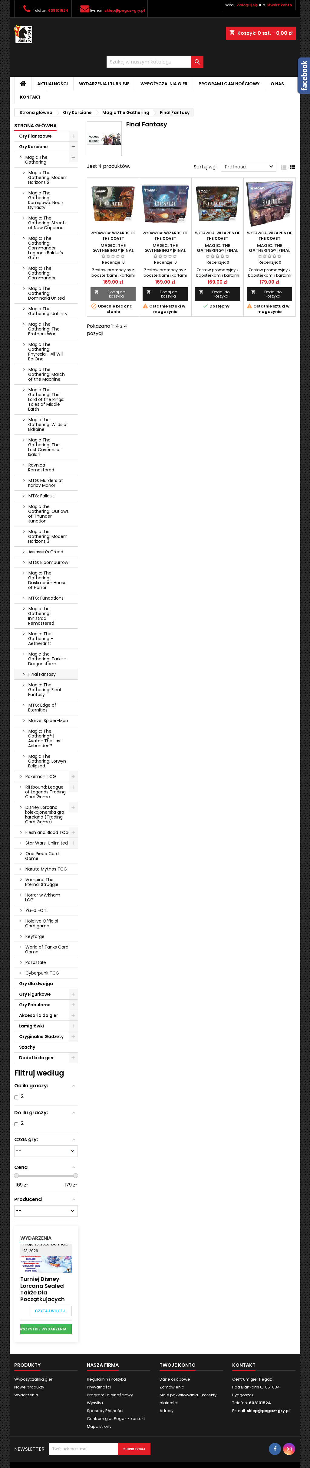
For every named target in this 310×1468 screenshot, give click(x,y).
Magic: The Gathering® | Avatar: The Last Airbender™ (45, 738)
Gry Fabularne (35, 1005)
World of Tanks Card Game (46, 949)
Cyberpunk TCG (42, 973)
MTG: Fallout (41, 496)
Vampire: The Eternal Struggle (41, 882)
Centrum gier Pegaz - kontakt (116, 1418)
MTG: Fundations (46, 598)
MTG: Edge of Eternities (42, 707)
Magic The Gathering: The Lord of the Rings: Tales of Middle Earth (46, 399)
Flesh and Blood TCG (47, 832)
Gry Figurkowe (35, 994)
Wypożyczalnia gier (163, 84)
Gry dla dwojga (36, 984)
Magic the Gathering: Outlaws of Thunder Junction (48, 513)
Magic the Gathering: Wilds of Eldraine (48, 424)
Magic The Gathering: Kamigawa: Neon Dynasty (45, 200)
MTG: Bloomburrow (48, 562)
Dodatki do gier (36, 1058)
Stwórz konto (279, 5)
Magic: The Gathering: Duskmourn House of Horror (47, 580)
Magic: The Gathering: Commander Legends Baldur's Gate (45, 248)
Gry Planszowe (35, 136)
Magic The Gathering (36, 159)
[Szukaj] (155, 62)
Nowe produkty (29, 1387)
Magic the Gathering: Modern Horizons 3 (48, 536)
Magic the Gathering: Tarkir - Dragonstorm (47, 659)
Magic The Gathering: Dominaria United (46, 293)
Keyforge (35, 936)
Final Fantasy (42, 674)
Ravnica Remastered (41, 467)
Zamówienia (172, 1387)
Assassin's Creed (45, 552)
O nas (277, 84)
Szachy (27, 1047)
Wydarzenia (35, 1238)
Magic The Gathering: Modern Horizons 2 (48, 177)
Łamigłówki (31, 1026)
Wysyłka (95, 1403)
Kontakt (30, 97)
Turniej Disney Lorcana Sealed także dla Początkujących (42, 1289)
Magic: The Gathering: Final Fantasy (44, 690)
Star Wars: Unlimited (46, 843)
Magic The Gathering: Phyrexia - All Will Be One (45, 351)
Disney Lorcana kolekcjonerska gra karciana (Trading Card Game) (44, 814)
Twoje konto (178, 1365)
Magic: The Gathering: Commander (42, 273)
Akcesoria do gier (38, 1015)
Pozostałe (35, 962)
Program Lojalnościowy (229, 84)
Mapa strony (99, 1426)
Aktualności (52, 84)
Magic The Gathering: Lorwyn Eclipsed (47, 761)
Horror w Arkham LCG (42, 897)
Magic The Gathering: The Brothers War (44, 329)
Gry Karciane (33, 147)
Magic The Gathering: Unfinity (48, 311)
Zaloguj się (247, 5)
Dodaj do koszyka (109, 294)
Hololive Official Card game (41, 923)
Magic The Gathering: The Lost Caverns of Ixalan (44, 447)
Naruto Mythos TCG (46, 869)
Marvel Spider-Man (48, 721)
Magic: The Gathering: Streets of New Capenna (47, 223)
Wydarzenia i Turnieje (104, 84)
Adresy (166, 1411)
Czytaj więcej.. (51, 1310)
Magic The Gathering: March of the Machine (46, 374)
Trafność (249, 166)
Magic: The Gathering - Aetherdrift (40, 638)
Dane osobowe (175, 1379)
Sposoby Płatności (105, 1411)
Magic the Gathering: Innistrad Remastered (41, 616)
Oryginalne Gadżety (41, 1036)
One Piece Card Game (42, 856)
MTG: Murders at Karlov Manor (45, 482)
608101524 (58, 10)
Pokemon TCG (40, 776)
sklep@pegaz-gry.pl (124, 10)
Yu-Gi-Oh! (36, 910)
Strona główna (35, 125)
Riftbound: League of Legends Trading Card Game (45, 792)
